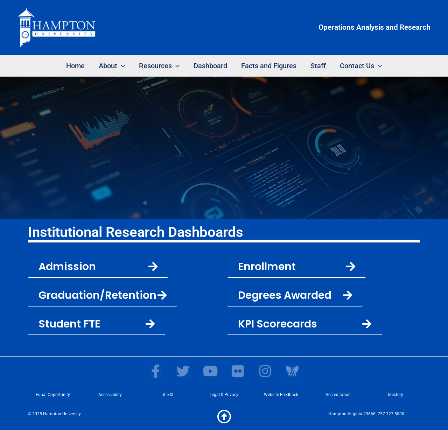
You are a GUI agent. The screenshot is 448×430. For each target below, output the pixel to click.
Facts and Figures (268, 66)
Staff (318, 66)
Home (75, 66)
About (112, 65)
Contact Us (361, 65)
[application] (121, 65)
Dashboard (210, 66)
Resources (159, 65)
